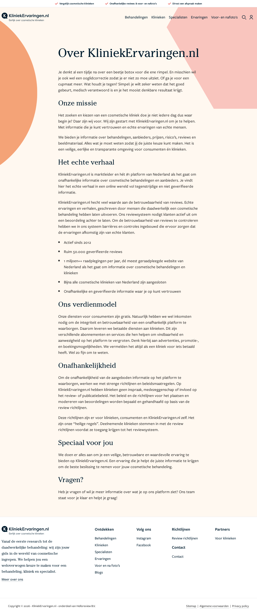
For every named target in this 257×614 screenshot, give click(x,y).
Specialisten (178, 17)
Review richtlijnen (185, 538)
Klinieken (158, 17)
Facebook (144, 545)
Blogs (99, 572)
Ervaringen (199, 17)
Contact (178, 556)
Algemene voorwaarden (214, 606)
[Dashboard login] (251, 17)
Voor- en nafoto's (224, 17)
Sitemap (191, 606)
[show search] (244, 17)
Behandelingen (136, 17)
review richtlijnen (72, 407)
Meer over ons (12, 579)
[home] (25, 17)
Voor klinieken (225, 538)
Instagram (144, 538)
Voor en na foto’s (107, 565)
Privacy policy (240, 606)
